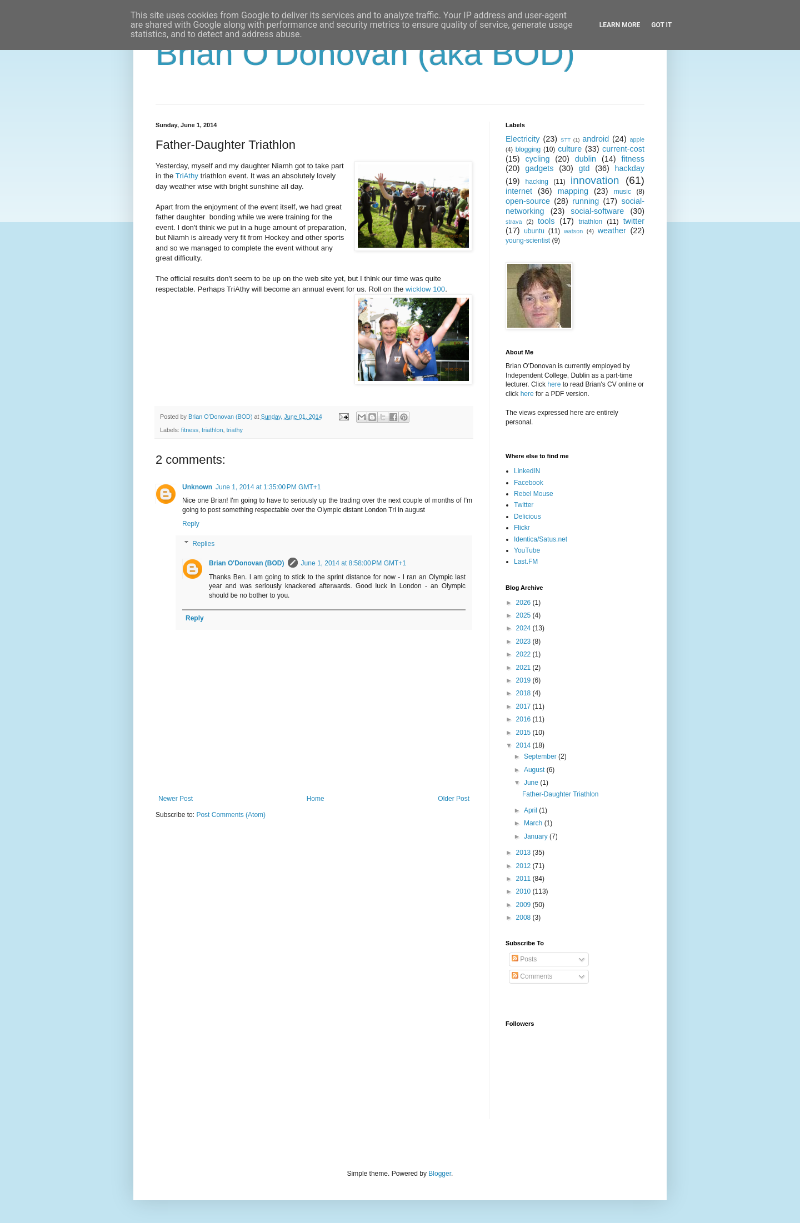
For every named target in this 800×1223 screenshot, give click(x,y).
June (532, 782)
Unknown (197, 487)
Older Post (453, 799)
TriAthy (187, 176)
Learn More (620, 25)
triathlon (212, 430)
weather (612, 230)
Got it (661, 25)
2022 (524, 654)
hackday (629, 168)
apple (637, 139)
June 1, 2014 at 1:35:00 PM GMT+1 (268, 487)
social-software (597, 211)
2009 (524, 905)
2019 (524, 680)
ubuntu (534, 231)
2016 (524, 719)
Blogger (439, 1173)
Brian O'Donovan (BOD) (246, 563)
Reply (190, 524)
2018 (524, 693)
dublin (585, 158)
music (622, 192)
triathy (234, 430)
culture (570, 148)
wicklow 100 (425, 289)
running (585, 201)
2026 (524, 603)
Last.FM (526, 561)
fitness (189, 430)
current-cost (623, 148)
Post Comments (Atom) (231, 815)
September (541, 756)
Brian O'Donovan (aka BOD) (365, 53)
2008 (524, 917)
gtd (583, 168)
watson (573, 231)
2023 (524, 641)
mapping (573, 191)
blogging (528, 149)
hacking (537, 182)
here (554, 384)
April (531, 810)
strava (514, 221)
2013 (524, 852)
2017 (524, 706)
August (535, 770)
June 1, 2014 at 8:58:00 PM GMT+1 (353, 563)
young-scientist (528, 240)
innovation (595, 180)
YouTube (527, 550)
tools (546, 221)
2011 (524, 879)
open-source (528, 201)
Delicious (527, 516)
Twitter (523, 505)
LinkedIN (527, 471)
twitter (633, 221)
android (595, 138)
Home (315, 799)
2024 (524, 628)
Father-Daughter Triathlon (560, 794)
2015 (524, 732)
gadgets (539, 168)
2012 (524, 866)
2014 (524, 745)
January (536, 836)
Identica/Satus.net (540, 539)
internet (519, 191)
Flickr (522, 528)
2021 (524, 667)
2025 (524, 615)
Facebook (528, 483)
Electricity (523, 138)
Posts (524, 959)
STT (566, 140)
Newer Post (175, 799)
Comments (532, 976)
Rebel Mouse (533, 494)
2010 (524, 891)
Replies (203, 544)
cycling (537, 158)
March (534, 823)
